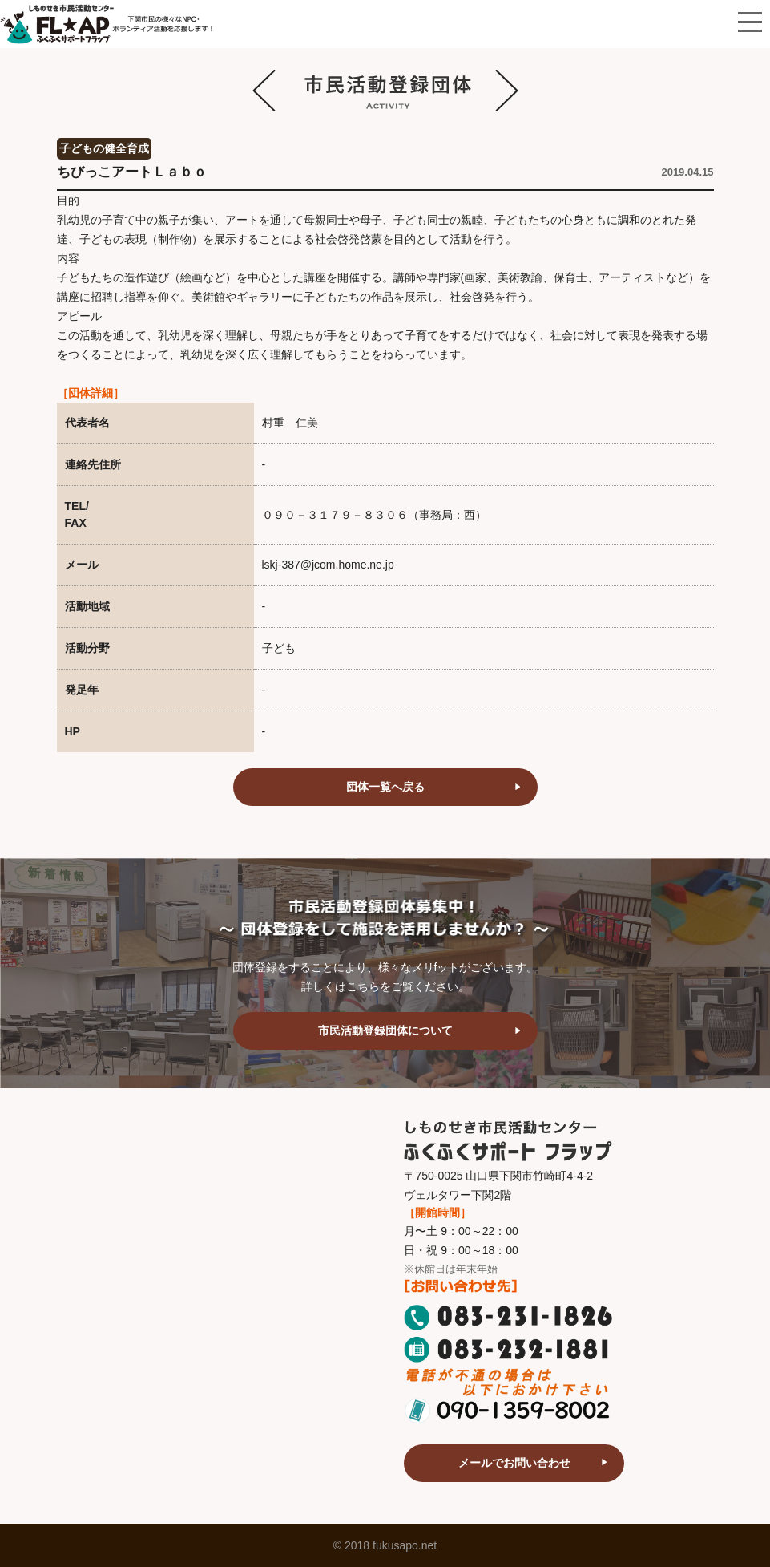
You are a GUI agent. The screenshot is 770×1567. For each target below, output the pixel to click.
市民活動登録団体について (385, 1030)
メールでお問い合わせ (514, 1462)
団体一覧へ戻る (385, 786)
